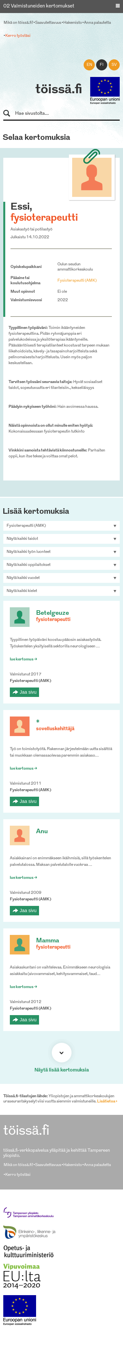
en (89, 65)
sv (114, 65)
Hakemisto (72, 23)
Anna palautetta (97, 23)
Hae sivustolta (9, 113)
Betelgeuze (52, 613)
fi (102, 65)
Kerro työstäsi (18, 36)
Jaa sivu (28, 692)
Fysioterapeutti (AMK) (77, 281)
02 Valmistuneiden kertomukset (38, 6)
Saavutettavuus (48, 23)
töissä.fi (58, 89)
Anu (42, 832)
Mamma (47, 941)
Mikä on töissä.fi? (18, 23)
